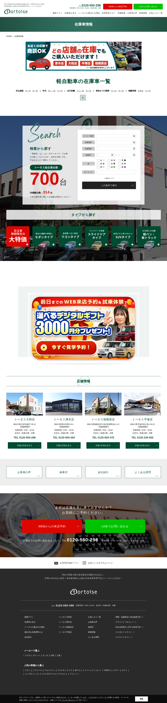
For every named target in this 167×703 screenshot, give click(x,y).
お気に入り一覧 (156, 13)
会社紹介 (103, 472)
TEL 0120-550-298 (25, 437)
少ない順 (80, 91)
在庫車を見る (70, 13)
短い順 (114, 91)
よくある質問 (143, 472)
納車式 (64, 472)
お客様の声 (132, 13)
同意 (141, 699)
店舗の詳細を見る (24, 445)
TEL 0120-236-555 (142, 437)
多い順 (88, 91)
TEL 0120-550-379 (103, 437)
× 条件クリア (109, 178)
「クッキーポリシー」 (68, 700)
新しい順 (51, 91)
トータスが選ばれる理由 (89, 13)
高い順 (35, 91)
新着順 (140, 91)
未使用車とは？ (109, 13)
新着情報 (143, 13)
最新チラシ (58, 13)
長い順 (121, 91)
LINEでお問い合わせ (148, 6)
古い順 (60, 91)
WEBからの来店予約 (118, 6)
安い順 (28, 91)
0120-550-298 (62, 605)
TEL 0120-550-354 (64, 437)
